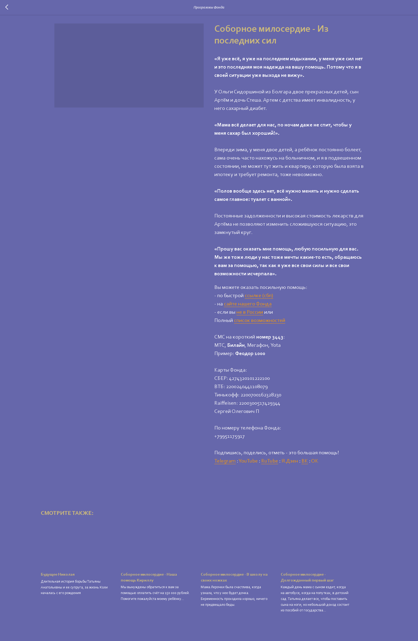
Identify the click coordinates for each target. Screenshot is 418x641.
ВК (305, 463)
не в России (249, 314)
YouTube (248, 463)
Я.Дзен (290, 463)
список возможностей (259, 322)
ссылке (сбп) (259, 297)
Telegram (225, 463)
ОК (314, 463)
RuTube (269, 463)
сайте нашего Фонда (248, 306)
